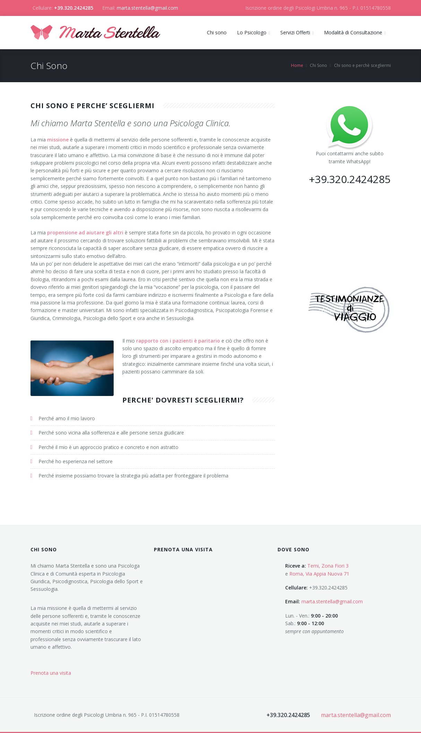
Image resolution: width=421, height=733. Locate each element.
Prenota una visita (50, 673)
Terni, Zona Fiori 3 (328, 565)
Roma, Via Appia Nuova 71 (319, 573)
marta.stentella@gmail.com (147, 8)
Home (297, 65)
